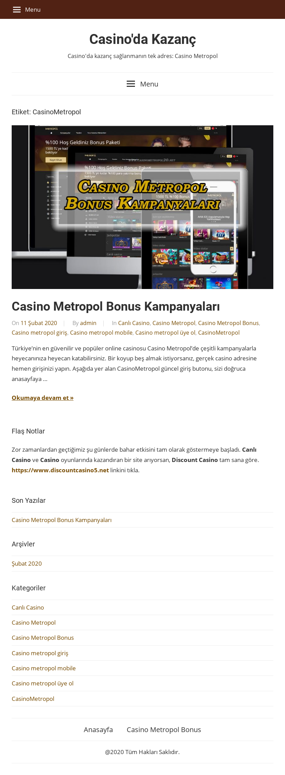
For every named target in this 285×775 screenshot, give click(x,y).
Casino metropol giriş (39, 332)
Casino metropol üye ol (165, 332)
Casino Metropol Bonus (228, 323)
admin (88, 323)
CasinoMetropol (219, 332)
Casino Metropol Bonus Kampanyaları (116, 306)
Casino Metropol (173, 323)
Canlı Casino (134, 323)
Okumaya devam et (40, 398)
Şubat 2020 (27, 563)
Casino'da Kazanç (142, 39)
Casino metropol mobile (101, 332)
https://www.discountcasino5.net (60, 470)
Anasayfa (98, 729)
